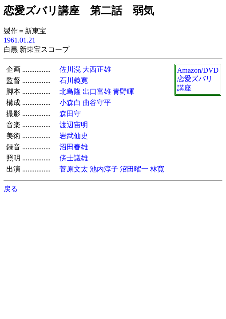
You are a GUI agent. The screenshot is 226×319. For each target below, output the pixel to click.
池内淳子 (104, 169)
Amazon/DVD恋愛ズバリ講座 (197, 79)
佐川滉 (70, 69)
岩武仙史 (73, 136)
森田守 (70, 113)
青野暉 (123, 91)
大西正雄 (97, 69)
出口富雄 (97, 91)
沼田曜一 (134, 169)
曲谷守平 (97, 102)
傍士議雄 (73, 158)
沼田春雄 (73, 147)
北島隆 (70, 91)
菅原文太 (73, 169)
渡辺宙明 (73, 124)
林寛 (157, 169)
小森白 (70, 102)
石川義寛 (73, 80)
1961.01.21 (20, 40)
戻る (11, 189)
